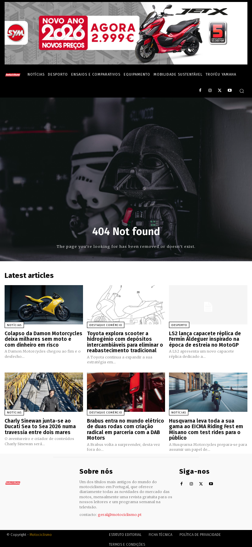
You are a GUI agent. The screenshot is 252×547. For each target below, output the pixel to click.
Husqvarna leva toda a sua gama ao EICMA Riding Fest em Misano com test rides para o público (208, 424)
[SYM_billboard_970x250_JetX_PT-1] (126, 62)
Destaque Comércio (105, 325)
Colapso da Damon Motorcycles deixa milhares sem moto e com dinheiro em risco (42, 338)
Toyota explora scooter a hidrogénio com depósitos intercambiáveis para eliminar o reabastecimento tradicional (124, 341)
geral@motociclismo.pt (119, 512)
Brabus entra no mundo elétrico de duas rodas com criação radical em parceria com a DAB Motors (125, 427)
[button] (241, 90)
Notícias (14, 325)
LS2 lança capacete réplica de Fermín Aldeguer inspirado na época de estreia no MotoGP (204, 338)
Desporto (179, 325)
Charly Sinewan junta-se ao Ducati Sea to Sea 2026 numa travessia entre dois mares (39, 424)
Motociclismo (41, 532)
